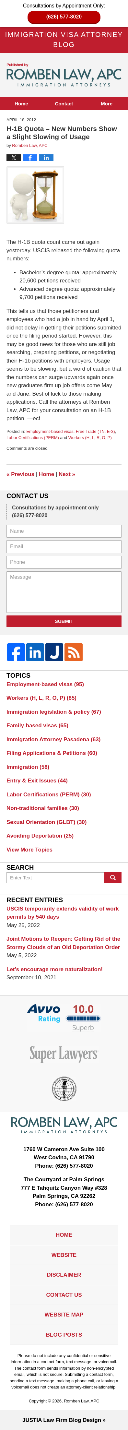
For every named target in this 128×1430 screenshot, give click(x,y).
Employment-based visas (49, 431)
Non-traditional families (42, 808)
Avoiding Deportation (40, 836)
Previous (20, 474)
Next (67, 474)
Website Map (64, 1315)
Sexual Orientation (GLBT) (46, 822)
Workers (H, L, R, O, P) (90, 437)
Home (21, 103)
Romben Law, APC (81, 1401)
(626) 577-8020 (64, 16)
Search (113, 877)
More (106, 103)
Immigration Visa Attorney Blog (64, 75)
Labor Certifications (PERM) (32, 437)
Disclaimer (64, 1275)
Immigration (27, 767)
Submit (64, 621)
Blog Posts (64, 1335)
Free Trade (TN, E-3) (95, 431)
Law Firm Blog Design (61, 1420)
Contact (64, 103)
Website (64, 1255)
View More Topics (29, 850)
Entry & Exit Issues (37, 781)
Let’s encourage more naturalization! (54, 969)
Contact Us (64, 1295)
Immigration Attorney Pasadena (53, 739)
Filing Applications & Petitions (51, 753)
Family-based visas (37, 725)
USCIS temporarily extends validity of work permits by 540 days (62, 913)
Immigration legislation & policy (53, 712)
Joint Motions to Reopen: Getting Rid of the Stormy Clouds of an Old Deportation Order (63, 943)
